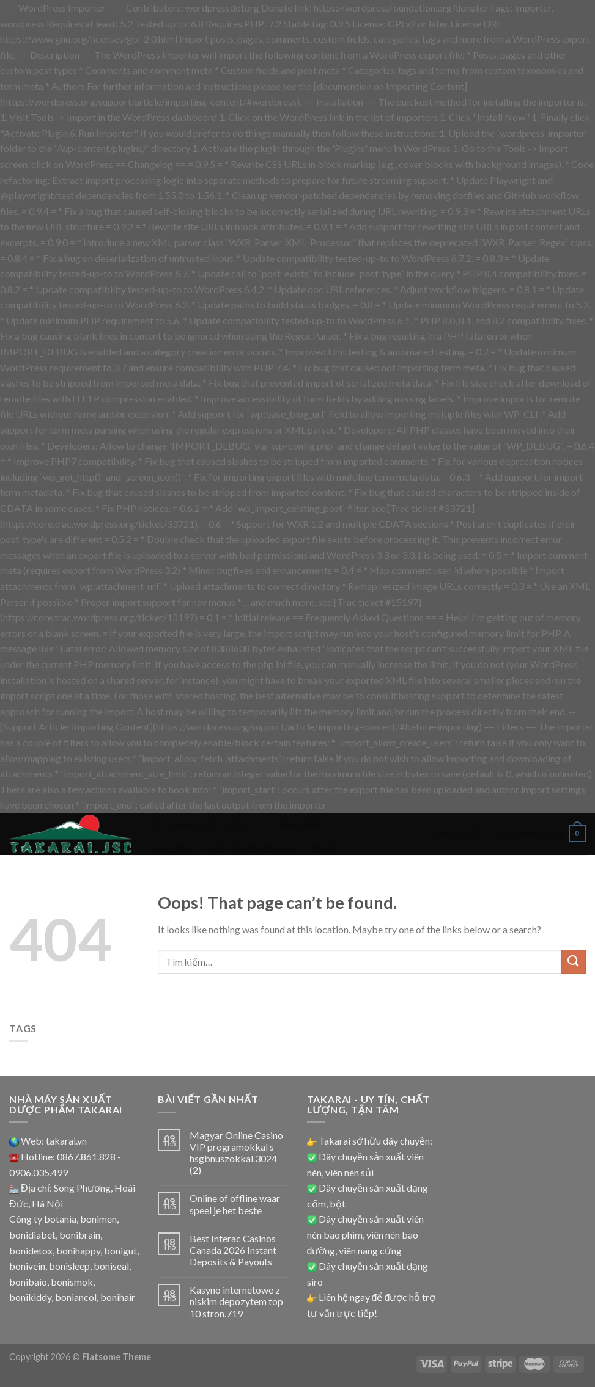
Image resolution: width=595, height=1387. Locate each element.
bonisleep (69, 1266)
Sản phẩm (300, 825)
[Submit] (573, 962)
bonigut (120, 1250)
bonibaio (28, 1281)
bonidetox (31, 1250)
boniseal (111, 1266)
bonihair (117, 1297)
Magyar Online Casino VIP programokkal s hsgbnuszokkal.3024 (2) (236, 1152)
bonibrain (79, 1234)
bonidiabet (32, 1234)
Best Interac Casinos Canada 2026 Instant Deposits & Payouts (233, 1249)
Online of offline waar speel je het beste (235, 1203)
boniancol (76, 1297)
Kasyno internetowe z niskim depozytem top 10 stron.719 (236, 1301)
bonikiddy (30, 1297)
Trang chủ (192, 825)
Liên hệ (322, 849)
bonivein (27, 1266)
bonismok (72, 1281)
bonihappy (78, 1250)
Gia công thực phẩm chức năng (226, 849)
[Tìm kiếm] (154, 825)
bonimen (98, 1219)
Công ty (247, 825)
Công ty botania (42, 1219)
